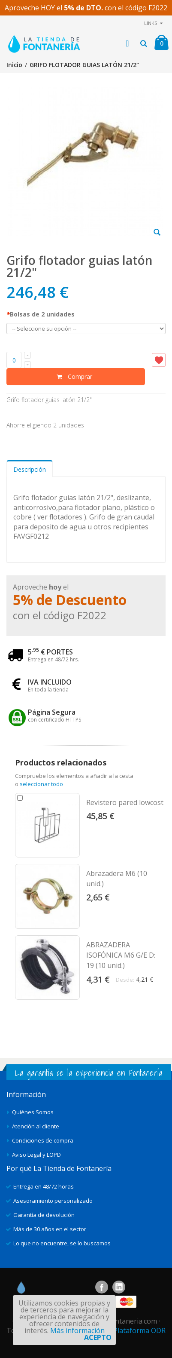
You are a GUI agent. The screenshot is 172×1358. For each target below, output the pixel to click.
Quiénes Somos (33, 1112)
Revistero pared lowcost (124, 802)
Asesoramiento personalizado (53, 1200)
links (150, 23)
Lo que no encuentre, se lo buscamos (62, 1243)
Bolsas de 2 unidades (40, 314)
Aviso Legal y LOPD (36, 1154)
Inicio (14, 65)
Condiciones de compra (42, 1140)
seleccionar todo (41, 784)
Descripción (29, 469)
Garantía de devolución (44, 1215)
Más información (77, 1330)
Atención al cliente (35, 1126)
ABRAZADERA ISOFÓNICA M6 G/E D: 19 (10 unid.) (120, 955)
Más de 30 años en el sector (49, 1229)
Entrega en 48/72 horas (43, 1186)
